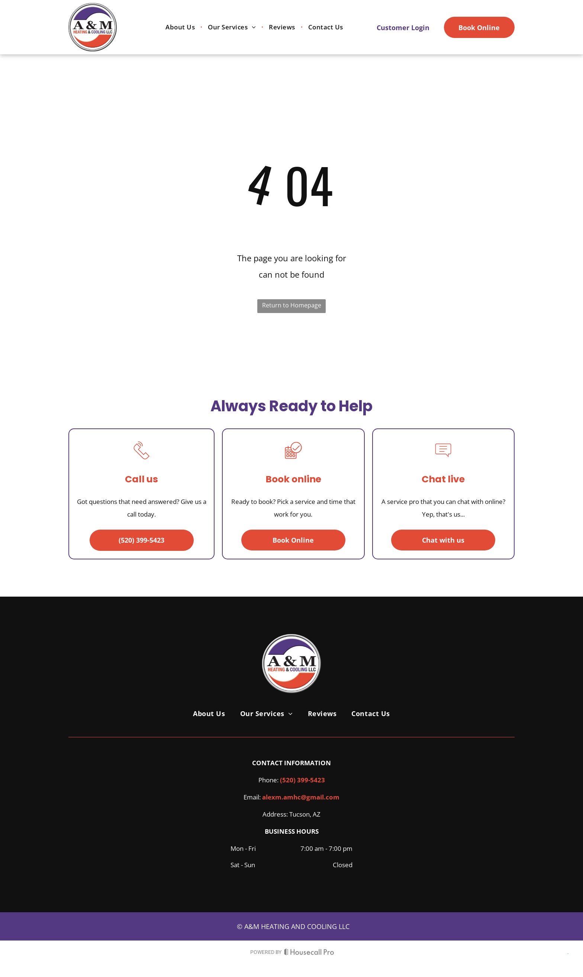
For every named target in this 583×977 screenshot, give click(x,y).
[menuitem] (181, 27)
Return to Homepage (291, 305)
